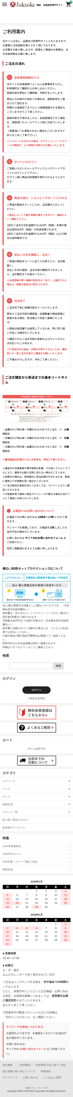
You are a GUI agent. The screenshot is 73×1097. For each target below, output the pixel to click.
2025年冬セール (12, 853)
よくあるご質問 (52, 1077)
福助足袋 (8, 804)
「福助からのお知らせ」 (18, 1017)
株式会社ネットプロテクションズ (34, 613)
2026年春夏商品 (12, 846)
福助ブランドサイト (36, 1088)
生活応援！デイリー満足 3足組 (20, 861)
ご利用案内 (24, 1064)
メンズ (6, 788)
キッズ (6, 796)
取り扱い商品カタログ (15, 819)
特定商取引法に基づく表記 (51, 1064)
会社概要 (8, 1064)
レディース (9, 781)
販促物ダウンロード (14, 827)
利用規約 (46, 1071)
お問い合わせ (30, 1077)
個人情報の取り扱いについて (19, 1071)
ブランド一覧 (10, 812)
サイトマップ (10, 1077)
